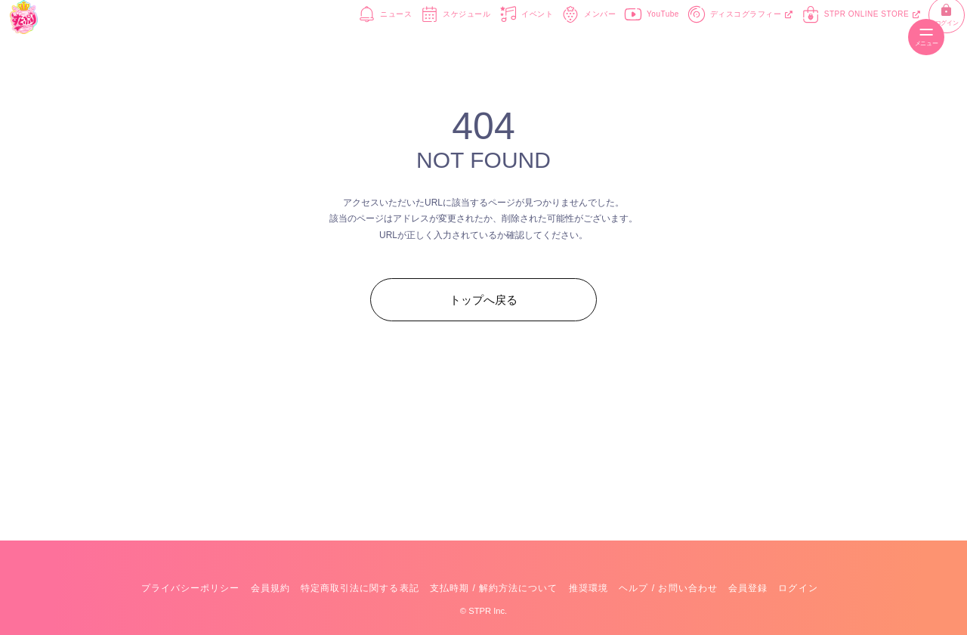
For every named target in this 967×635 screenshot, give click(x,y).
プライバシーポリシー (190, 588)
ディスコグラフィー (693, 36)
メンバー (542, 36)
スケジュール (408, 36)
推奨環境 (588, 588)
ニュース (338, 36)
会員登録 (748, 588)
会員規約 (270, 588)
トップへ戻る (483, 299)
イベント (479, 36)
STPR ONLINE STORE (814, 36)
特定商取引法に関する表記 (360, 588)
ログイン (888, 37)
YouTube (605, 36)
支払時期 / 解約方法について (494, 588)
